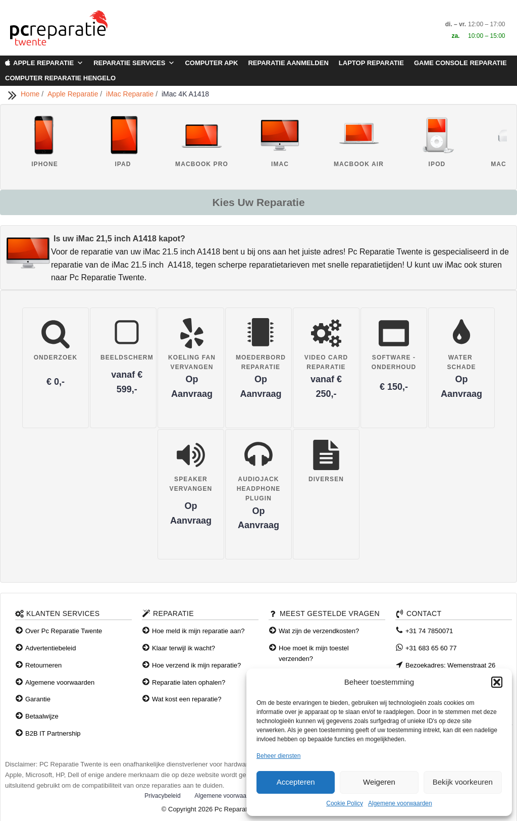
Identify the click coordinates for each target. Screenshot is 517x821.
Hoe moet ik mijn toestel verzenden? (314, 653)
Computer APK (211, 63)
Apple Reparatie (48, 63)
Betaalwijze (42, 716)
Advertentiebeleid (50, 648)
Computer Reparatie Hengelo (60, 78)
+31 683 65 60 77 (431, 648)
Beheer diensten (278, 755)
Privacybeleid (162, 795)
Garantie (37, 699)
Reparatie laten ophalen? (188, 682)
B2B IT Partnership (53, 733)
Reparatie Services (134, 63)
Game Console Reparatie (460, 63)
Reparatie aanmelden (288, 63)
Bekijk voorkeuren (463, 782)
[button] (497, 682)
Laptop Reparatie (371, 63)
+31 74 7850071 (429, 631)
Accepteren (296, 782)
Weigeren (379, 782)
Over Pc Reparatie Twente (63, 631)
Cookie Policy (344, 803)
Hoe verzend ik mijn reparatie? (196, 665)
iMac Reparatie (131, 94)
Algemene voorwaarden (400, 803)
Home (31, 94)
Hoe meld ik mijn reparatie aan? (198, 631)
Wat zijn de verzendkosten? (319, 631)
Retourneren (43, 665)
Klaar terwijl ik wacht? (183, 648)
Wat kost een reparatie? (187, 699)
